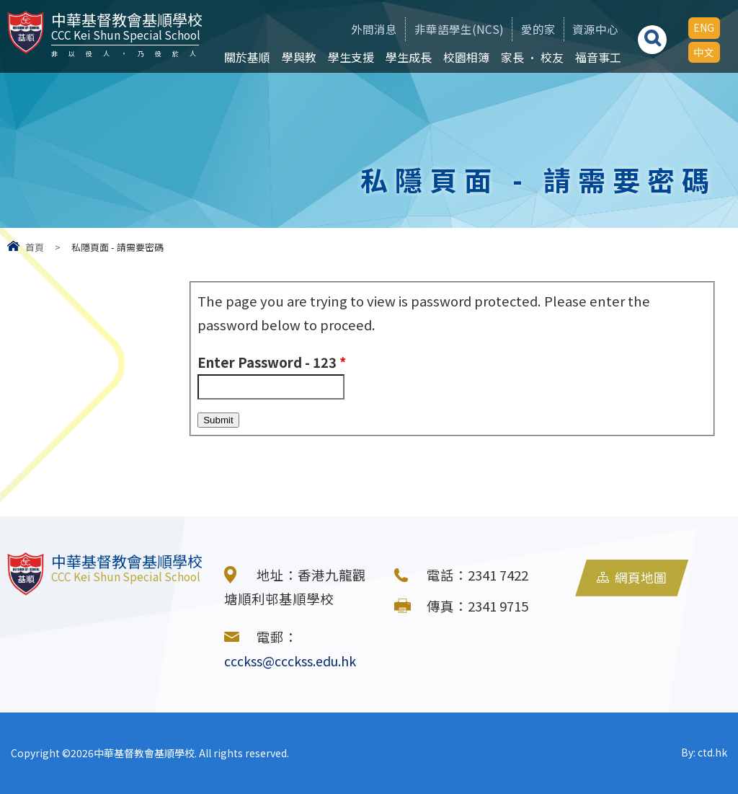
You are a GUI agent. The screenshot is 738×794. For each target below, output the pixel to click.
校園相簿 (463, 57)
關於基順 (244, 57)
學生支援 (347, 57)
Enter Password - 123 (271, 362)
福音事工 (595, 57)
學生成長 (405, 57)
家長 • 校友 (528, 57)
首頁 (34, 247)
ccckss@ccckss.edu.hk (294, 660)
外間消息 (352, 29)
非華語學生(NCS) (442, 29)
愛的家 (527, 29)
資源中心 (589, 29)
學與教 (295, 57)
